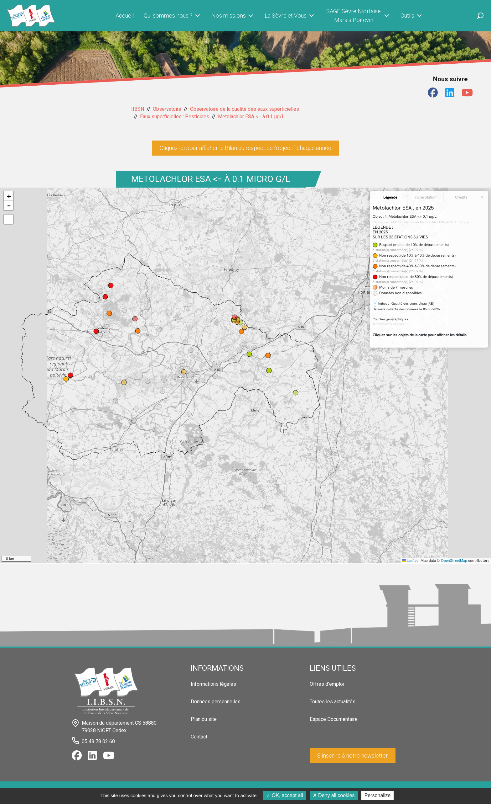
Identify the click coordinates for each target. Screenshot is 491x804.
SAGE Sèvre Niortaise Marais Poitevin (358, 15)
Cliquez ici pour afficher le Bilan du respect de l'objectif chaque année (245, 148)
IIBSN (137, 109)
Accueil (125, 15)
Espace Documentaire (334, 719)
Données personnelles (215, 702)
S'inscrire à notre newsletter (352, 755)
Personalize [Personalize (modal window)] (377, 795)
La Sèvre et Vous (290, 15)
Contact (199, 737)
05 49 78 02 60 (98, 741)
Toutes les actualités (332, 702)
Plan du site (204, 719)
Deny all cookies (334, 795)
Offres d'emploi (327, 684)
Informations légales (213, 684)
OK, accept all (284, 795)
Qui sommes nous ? (172, 15)
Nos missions (233, 15)
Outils (412, 15)
